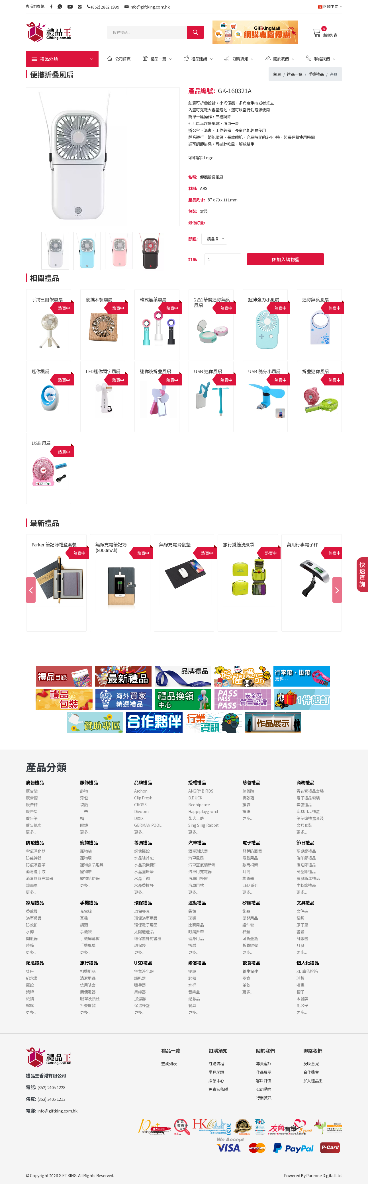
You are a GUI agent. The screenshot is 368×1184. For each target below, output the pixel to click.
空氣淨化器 (35, 851)
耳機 (84, 918)
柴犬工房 (196, 818)
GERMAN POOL (147, 825)
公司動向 (264, 1089)
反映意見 (311, 1063)
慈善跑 (248, 791)
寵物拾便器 (89, 878)
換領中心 (216, 1080)
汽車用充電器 (200, 871)
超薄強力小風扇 (263, 299)
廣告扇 (32, 811)
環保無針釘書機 (147, 938)
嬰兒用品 (250, 918)
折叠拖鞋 (88, 1005)
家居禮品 (35, 902)
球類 (192, 918)
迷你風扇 (41, 371)
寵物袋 (86, 851)
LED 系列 (250, 885)
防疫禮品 (35, 842)
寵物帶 (86, 871)
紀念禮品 (35, 962)
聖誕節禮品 (306, 851)
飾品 (246, 911)
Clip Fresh (143, 798)
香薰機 (32, 911)
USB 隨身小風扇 (264, 371)
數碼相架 (250, 864)
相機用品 (88, 971)
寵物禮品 (89, 842)
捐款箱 (248, 798)
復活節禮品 (306, 864)
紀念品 (194, 998)
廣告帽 (32, 798)
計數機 (302, 938)
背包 (84, 798)
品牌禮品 (143, 782)
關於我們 (279, 59)
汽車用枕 (196, 885)
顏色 (192, 239)
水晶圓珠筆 (144, 871)
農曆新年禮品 (308, 878)
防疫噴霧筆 (35, 864)
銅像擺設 (142, 851)
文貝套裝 (304, 825)
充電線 (86, 911)
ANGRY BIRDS (200, 791)
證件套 (248, 925)
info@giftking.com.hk (149, 7)
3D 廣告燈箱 (307, 971)
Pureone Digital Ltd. (324, 1175)
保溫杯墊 (142, 1005)
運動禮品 (197, 902)
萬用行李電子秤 (302, 544)
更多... (31, 832)
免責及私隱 (218, 1089)
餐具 (192, 1005)
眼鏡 (84, 825)
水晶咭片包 (144, 858)
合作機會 (311, 1072)
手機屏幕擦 (89, 938)
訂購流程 (216, 1063)
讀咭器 (140, 978)
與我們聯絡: (35, 6)
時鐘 (30, 945)
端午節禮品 (306, 858)
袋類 (84, 804)
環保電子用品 (146, 925)
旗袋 (246, 804)
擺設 (30, 985)
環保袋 (140, 945)
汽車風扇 (196, 858)
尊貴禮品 (143, 842)
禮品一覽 (157, 59)
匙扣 (192, 978)
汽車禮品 (197, 842)
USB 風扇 (41, 443)
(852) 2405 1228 (51, 1087)
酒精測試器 (198, 851)
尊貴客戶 (264, 1063)
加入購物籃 (285, 259)
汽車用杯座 (198, 878)
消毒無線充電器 (39, 878)
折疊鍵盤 (250, 945)
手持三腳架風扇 (47, 299)
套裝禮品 (304, 804)
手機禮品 (316, 74)
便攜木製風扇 (99, 299)
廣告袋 (32, 791)
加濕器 (140, 998)
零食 (246, 978)
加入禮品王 (313, 1080)
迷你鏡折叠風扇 (155, 371)
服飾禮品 (89, 782)
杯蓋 (246, 931)
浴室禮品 (34, 918)
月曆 (300, 945)
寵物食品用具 (91, 864)
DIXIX (138, 818)
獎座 (30, 971)
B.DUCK (195, 798)
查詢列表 (324, 33)
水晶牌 (302, 998)
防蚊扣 (32, 925)
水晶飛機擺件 (146, 864)
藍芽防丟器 (252, 851)
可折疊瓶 (250, 938)
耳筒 (246, 871)
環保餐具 (142, 911)
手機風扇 (88, 945)
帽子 (300, 992)
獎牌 (30, 992)
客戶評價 (264, 1080)
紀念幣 (32, 978)
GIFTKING (67, 1175)
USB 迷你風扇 (208, 371)
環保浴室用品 (146, 918)
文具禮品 (305, 902)
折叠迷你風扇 (315, 371)
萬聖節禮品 (306, 871)
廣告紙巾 (34, 825)
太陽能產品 (144, 931)
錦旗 (30, 1005)
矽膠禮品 (251, 902)
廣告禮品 (35, 782)
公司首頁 (118, 59)
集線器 (248, 878)
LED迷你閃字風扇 (103, 371)
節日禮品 (305, 842)
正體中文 (330, 6)
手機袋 (86, 931)
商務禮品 (305, 782)
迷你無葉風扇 (315, 299)
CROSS (140, 804)
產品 (334, 74)
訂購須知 (238, 59)
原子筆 (302, 925)
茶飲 (246, 985)
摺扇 (192, 945)
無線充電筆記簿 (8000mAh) (111, 547)
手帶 (84, 811)
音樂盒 (194, 992)
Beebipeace (199, 804)
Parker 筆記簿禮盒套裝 (54, 544)
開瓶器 (32, 938)
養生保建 (250, 971)
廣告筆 (32, 818)
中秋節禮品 (306, 885)
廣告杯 (32, 804)
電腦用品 (250, 858)
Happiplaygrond (203, 811)
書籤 (300, 931)
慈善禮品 (251, 782)
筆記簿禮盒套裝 (310, 818)
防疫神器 (34, 858)
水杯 (192, 985)
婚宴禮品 (197, 962)
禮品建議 (198, 59)
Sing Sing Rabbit (203, 825)
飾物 (84, 791)
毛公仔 (302, 1005)
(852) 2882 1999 (105, 7)
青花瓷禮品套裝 (310, 791)
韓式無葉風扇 (153, 299)
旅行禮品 (89, 962)
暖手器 (140, 985)
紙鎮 (30, 998)
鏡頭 (84, 925)
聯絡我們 (320, 59)
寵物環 (86, 858)
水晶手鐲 (142, 878)
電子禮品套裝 (308, 798)
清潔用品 (88, 978)
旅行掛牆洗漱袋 (238, 544)
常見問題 (216, 1072)
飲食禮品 (251, 962)
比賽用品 (196, 925)
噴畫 (300, 985)
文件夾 (302, 911)
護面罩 (32, 885)
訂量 (192, 259)
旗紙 (246, 811)
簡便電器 (88, 992)
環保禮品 (143, 902)
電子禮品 (251, 842)
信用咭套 (88, 985)
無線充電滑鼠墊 (175, 544)
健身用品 (196, 938)
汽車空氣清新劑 (202, 864)
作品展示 (264, 1072)
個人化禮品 (308, 962)
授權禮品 (197, 782)
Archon (141, 791)
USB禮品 (143, 962)
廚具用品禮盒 (308, 811)
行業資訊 (264, 1098)
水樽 (30, 931)
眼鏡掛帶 (196, 931)
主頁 (277, 74)
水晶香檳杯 (144, 885)
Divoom (141, 811)
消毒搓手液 (35, 871)
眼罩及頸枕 (89, 998)
